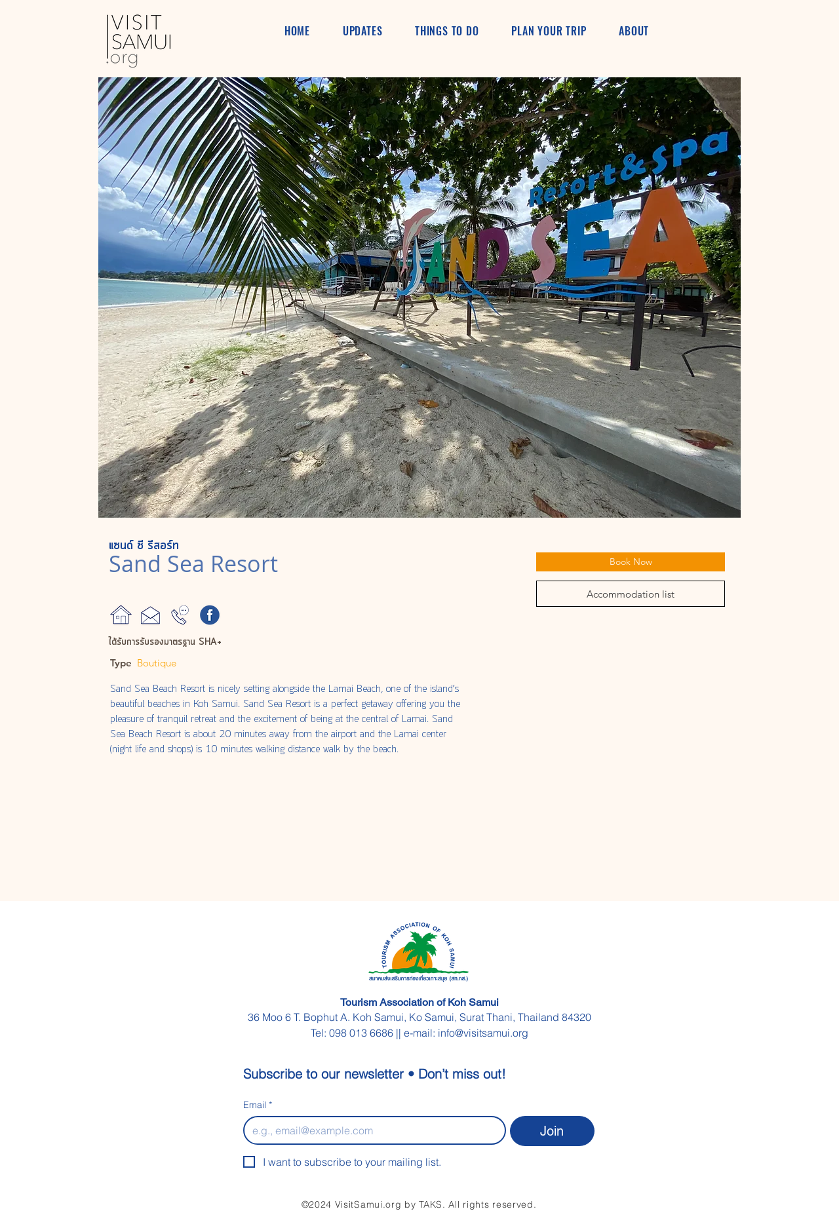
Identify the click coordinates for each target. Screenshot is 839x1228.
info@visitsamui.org (483, 1032)
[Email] (370, 1130)
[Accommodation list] (630, 594)
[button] (419, 297)
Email (257, 1105)
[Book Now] (630, 561)
